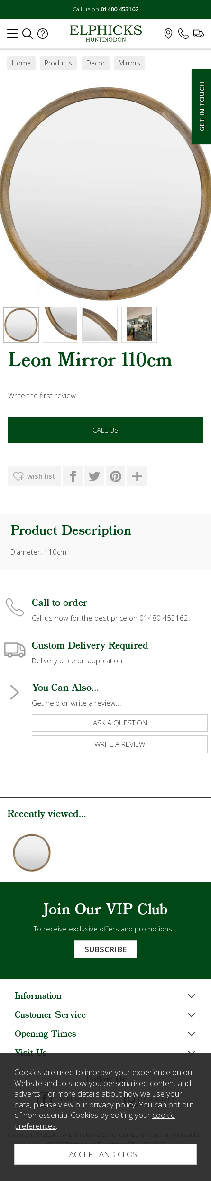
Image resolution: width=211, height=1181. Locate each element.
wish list (41, 476)
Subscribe (105, 949)
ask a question (120, 722)
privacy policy (112, 1104)
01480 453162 (119, 9)
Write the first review (42, 395)
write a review (119, 744)
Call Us (105, 430)
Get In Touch (201, 106)
